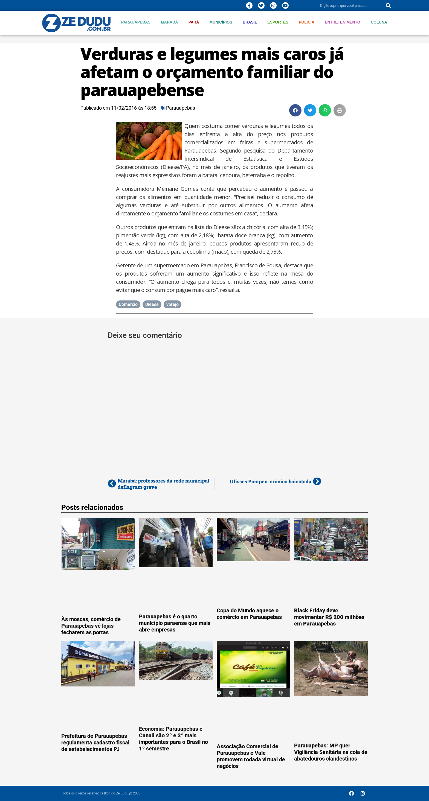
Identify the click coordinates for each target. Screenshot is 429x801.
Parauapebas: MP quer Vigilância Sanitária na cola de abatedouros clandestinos (330, 752)
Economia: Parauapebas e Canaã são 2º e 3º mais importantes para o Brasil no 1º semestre (173, 739)
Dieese (152, 304)
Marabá (169, 22)
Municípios (221, 22)
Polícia (306, 22)
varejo (172, 304)
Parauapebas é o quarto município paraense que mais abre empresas (174, 623)
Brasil (250, 22)
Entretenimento (342, 22)
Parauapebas (135, 22)
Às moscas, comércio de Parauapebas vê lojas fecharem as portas (91, 626)
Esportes (278, 22)
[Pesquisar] (388, 5)
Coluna (379, 22)
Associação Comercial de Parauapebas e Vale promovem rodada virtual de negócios (251, 756)
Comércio (128, 304)
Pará (194, 22)
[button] (295, 110)
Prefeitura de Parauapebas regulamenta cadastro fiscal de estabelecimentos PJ (95, 742)
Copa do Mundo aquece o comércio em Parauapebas (249, 613)
